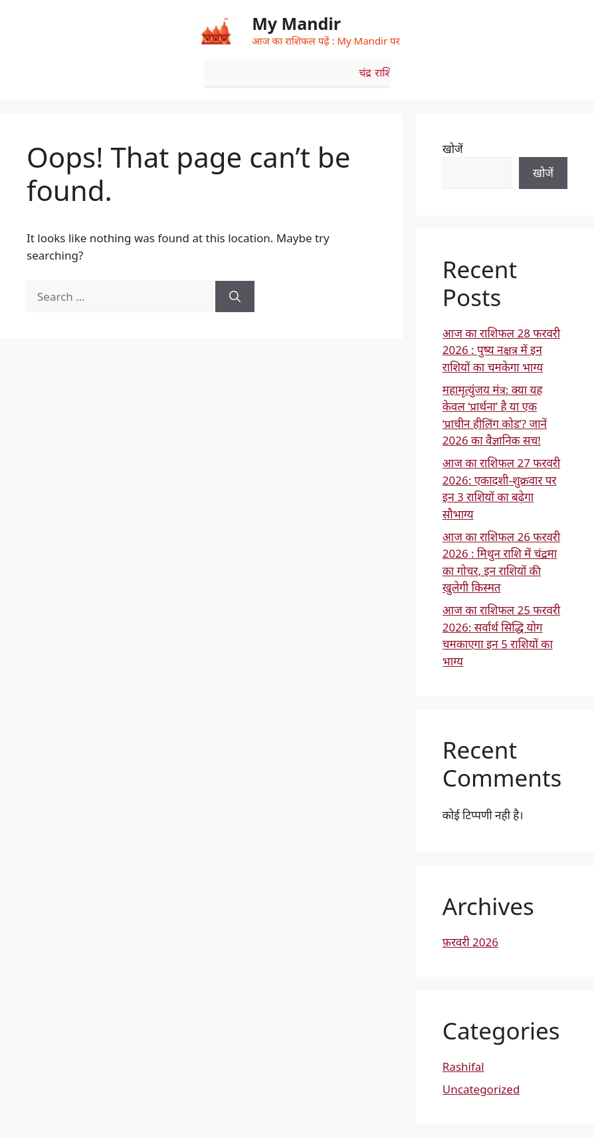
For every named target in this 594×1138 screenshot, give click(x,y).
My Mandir (296, 23)
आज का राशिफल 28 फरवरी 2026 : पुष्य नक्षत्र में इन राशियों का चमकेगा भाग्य (501, 350)
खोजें (453, 148)
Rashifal (463, 1066)
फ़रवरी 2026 (470, 942)
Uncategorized (481, 1089)
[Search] (234, 297)
